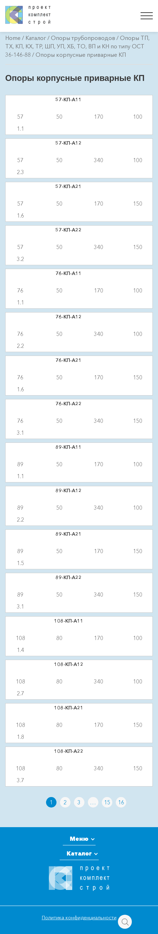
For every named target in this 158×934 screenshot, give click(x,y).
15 (107, 802)
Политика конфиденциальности (79, 917)
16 (121, 802)
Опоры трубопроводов (83, 37)
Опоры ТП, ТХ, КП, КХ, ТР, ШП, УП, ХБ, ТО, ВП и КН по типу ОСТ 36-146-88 (77, 46)
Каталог (35, 37)
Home (13, 37)
